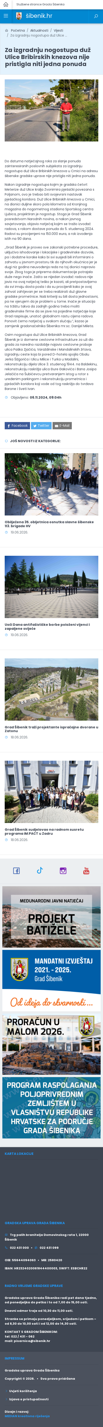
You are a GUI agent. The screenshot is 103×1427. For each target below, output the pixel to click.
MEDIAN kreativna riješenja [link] (27, 1416)
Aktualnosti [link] (39, 30)
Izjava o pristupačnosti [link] (27, 1399)
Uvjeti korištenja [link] (21, 1391)
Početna (15, 30)
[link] (19, 15)
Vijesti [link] (58, 30)
